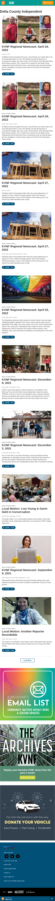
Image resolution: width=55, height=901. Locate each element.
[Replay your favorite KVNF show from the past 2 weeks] (27, 745)
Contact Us (7, 872)
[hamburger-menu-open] (3, 3)
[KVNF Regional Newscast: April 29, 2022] (26, 29)
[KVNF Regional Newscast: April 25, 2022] (26, 289)
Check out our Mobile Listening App (14, 881)
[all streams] (52, 898)
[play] (3, 899)
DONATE (49, 3)
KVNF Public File (9, 877)
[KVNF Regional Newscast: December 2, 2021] (26, 425)
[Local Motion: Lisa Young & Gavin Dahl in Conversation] (26, 488)
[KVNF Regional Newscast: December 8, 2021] (26, 359)
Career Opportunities (10, 868)
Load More (27, 660)
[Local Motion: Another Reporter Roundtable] (26, 611)
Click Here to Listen (27, 777)
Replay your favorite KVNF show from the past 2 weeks (27, 771)
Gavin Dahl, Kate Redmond (10, 254)
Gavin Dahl (5, 124)
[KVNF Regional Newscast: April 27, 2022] (26, 165)
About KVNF (7, 864)
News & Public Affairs (8, 113)
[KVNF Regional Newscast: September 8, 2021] (26, 549)
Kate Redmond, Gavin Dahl (10, 577)
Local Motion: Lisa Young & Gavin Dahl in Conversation (24, 510)
